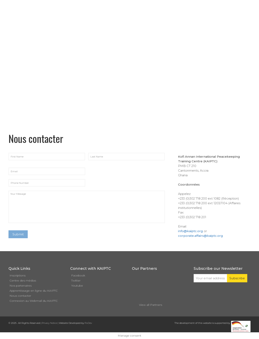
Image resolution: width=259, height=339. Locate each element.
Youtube (77, 285)
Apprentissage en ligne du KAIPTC (34, 290)
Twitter (76, 280)
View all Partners (150, 304)
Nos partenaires (21, 285)
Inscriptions (17, 275)
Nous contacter (20, 295)
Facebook (78, 275)
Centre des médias (23, 280)
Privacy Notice (49, 323)
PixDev (88, 323)
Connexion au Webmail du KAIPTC (34, 300)
